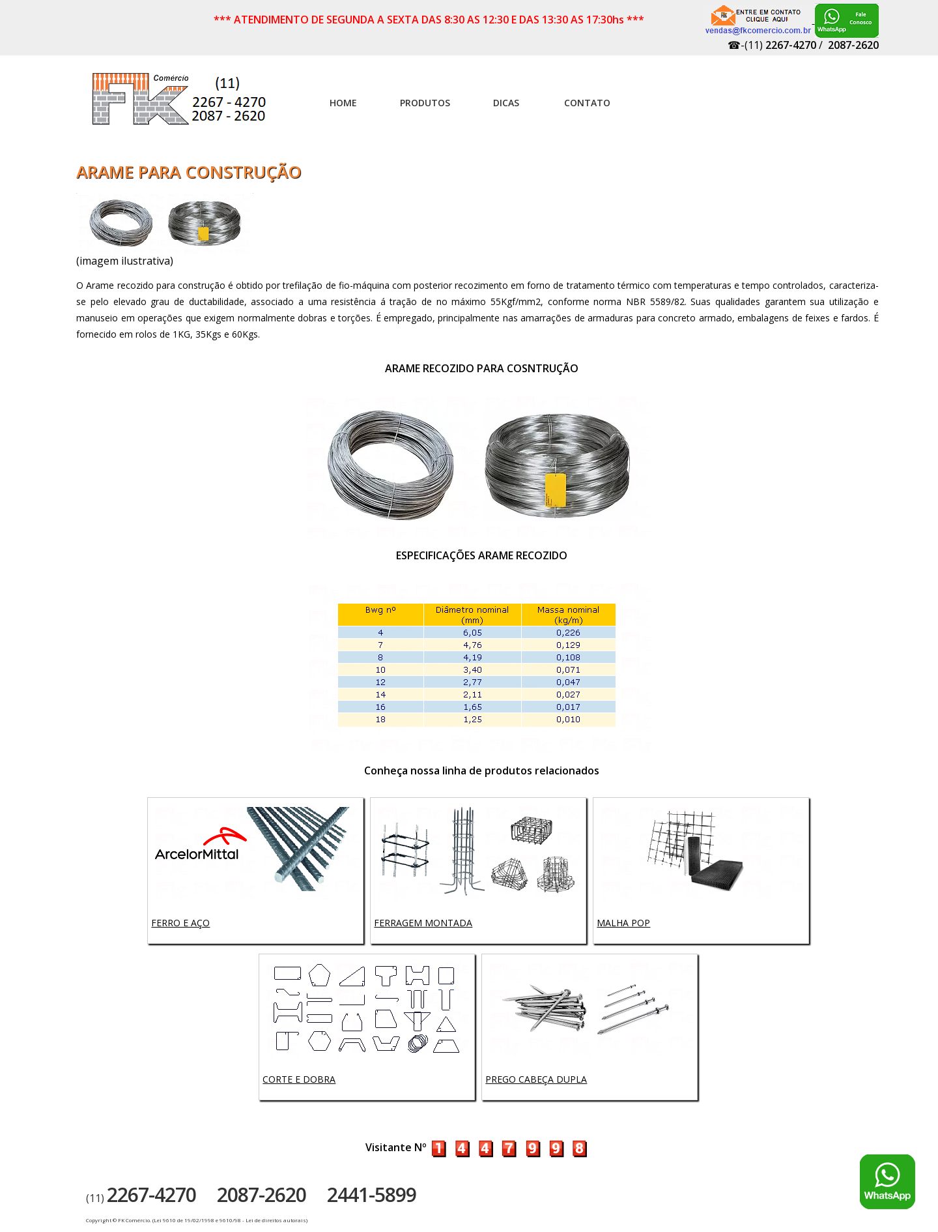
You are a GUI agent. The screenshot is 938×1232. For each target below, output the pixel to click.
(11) (141, 1198)
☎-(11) (772, 45)
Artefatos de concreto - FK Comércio (180, 105)
